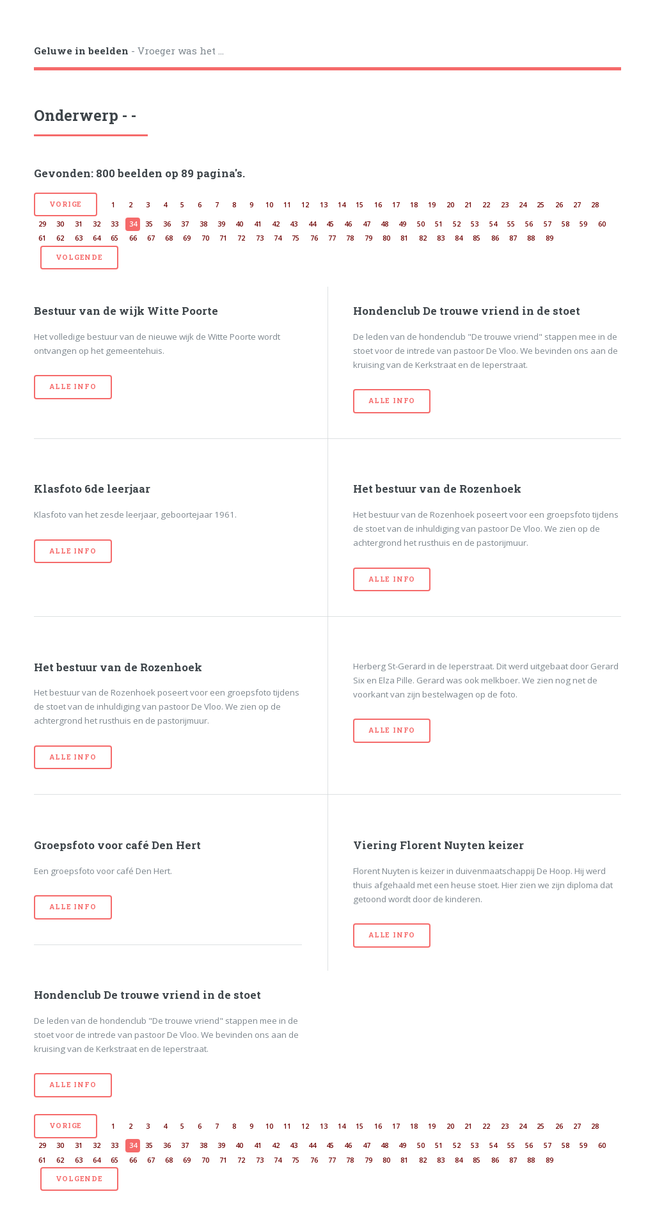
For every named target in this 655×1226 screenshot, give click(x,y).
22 (486, 204)
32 (96, 223)
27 (577, 204)
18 (414, 204)
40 (239, 223)
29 (42, 223)
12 (305, 204)
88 (531, 238)
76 (314, 238)
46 (348, 223)
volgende (79, 257)
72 (241, 238)
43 (293, 223)
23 (505, 204)
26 (559, 204)
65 (114, 238)
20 (450, 204)
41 (258, 223)
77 (332, 238)
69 (187, 238)
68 (169, 238)
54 (493, 223)
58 (565, 223)
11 (287, 204)
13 (324, 204)
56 (529, 223)
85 (476, 238)
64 (96, 238)
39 (221, 223)
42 (276, 223)
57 (547, 223)
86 (495, 238)
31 (79, 223)
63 (79, 238)
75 (295, 238)
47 (366, 223)
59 (583, 223)
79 (368, 238)
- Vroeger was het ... (129, 50)
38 (203, 223)
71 (223, 238)
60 (602, 223)
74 (277, 238)
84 (458, 238)
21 (468, 204)
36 (167, 223)
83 (441, 238)
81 (404, 238)
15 (359, 204)
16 (378, 204)
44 (312, 223)
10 (269, 204)
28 (595, 204)
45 (330, 223)
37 (185, 223)
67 (151, 238)
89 (549, 238)
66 (133, 238)
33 (114, 223)
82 (423, 238)
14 (341, 204)
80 (386, 238)
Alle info (72, 386)
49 (402, 223)
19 (432, 204)
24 (522, 204)
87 (513, 238)
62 (60, 238)
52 (457, 223)
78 (350, 238)
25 (540, 204)
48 (384, 223)
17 (396, 204)
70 (205, 238)
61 (42, 238)
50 (421, 223)
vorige (65, 204)
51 (439, 223)
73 (260, 238)
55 (511, 223)
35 (149, 223)
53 (474, 223)
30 (60, 223)
